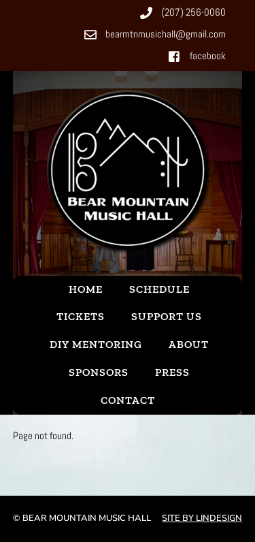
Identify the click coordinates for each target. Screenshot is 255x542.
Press (172, 372)
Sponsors (99, 372)
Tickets (80, 316)
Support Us (166, 316)
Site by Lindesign (202, 518)
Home (86, 289)
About (189, 344)
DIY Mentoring (96, 344)
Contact (128, 400)
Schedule (159, 289)
